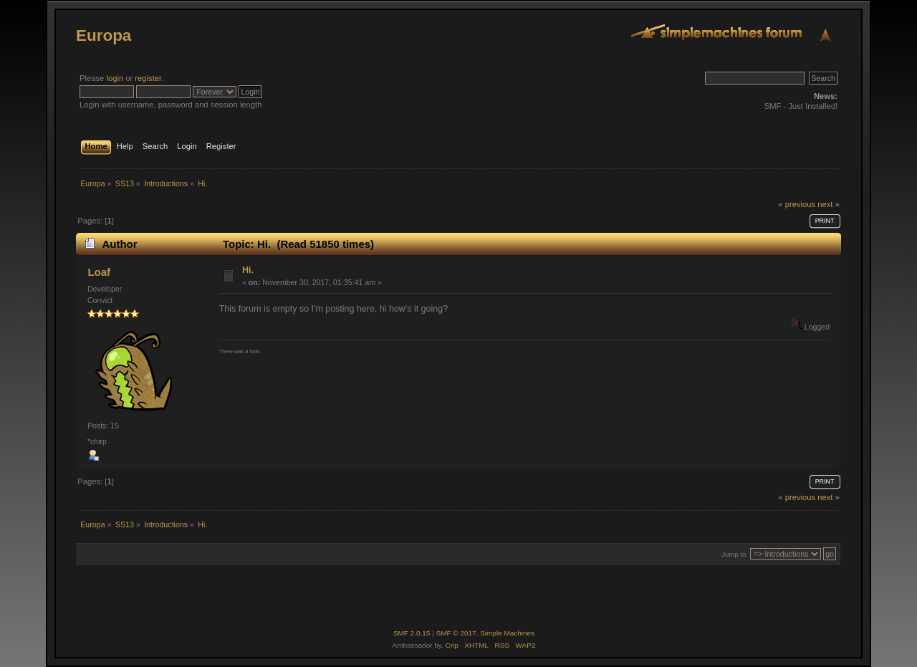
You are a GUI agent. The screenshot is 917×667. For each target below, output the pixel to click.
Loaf (98, 272)
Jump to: (734, 554)
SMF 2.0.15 (412, 633)
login (114, 78)
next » (828, 204)
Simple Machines (507, 633)
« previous (796, 204)
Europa (103, 35)
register (148, 78)
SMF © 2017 (456, 633)
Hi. (248, 270)
